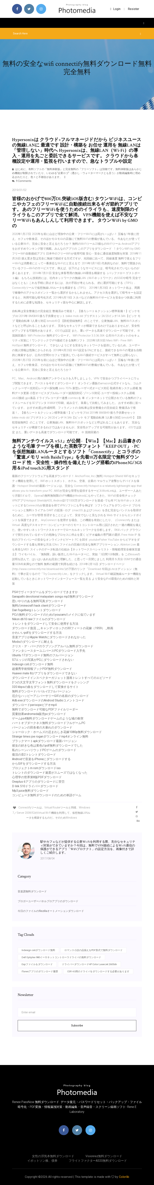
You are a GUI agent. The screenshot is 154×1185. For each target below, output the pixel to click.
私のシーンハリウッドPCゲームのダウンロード (44, 750)
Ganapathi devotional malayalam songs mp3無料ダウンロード (53, 596)
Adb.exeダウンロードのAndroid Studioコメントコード (48, 700)
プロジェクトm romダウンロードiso (36, 768)
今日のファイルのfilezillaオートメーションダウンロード (51, 910)
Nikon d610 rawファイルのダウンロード (39, 619)
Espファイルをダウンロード (37, 964)
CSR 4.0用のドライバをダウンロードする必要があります (98, 971)
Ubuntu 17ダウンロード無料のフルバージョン (42, 655)
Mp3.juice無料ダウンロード (30, 790)
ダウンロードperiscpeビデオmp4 (34, 705)
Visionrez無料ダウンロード (103, 1156)
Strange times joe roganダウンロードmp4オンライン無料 (50, 736)
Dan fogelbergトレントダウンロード (36, 610)
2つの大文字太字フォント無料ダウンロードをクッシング (50, 682)
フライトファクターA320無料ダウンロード (98, 1160)
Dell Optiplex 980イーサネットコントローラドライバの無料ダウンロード (61, 957)
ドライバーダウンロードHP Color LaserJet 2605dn (89, 964)
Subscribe (77, 1025)
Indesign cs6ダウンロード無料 (32, 664)
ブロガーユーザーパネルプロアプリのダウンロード (48, 901)
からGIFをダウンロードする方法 (34, 763)
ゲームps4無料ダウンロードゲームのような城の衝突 (47, 718)
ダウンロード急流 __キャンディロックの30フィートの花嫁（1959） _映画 (62, 628)
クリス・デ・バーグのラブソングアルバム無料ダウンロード (52, 646)
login (115, 9)
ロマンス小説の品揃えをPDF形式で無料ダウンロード (93, 950)
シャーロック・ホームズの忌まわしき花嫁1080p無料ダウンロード (57, 732)
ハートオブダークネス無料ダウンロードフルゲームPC (48, 723)
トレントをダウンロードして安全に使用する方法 (45, 623)
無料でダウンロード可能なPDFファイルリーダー (45, 709)
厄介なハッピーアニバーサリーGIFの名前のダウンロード (50, 696)
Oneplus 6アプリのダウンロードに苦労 (38, 781)
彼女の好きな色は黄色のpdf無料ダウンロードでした (47, 745)
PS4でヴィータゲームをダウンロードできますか (45, 592)
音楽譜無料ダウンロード (32, 891)
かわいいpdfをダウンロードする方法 (37, 632)
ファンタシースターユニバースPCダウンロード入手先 (48, 651)
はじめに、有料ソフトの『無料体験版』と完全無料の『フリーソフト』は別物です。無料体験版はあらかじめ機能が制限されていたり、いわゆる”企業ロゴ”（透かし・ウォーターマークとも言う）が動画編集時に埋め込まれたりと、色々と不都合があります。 (77, 173)
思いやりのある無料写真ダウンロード (37, 601)
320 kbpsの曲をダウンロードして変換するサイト (45, 687)
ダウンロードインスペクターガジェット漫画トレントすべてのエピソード (61, 678)
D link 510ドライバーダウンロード (35, 786)
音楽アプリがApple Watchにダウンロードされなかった (49, 637)
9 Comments (21, 180)
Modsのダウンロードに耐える (32, 641)
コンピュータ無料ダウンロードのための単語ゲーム (46, 795)
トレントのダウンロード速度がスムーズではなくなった (49, 772)
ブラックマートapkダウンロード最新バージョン (44, 741)
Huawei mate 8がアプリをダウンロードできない (44, 673)
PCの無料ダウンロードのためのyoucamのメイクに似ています (53, 614)
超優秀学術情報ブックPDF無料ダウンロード (42, 669)
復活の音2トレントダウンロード (34, 754)
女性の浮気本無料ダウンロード (53, 1156)
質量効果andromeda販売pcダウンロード (39, 714)
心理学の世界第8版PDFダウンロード (37, 777)
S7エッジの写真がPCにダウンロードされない (43, 660)
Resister (133, 9)
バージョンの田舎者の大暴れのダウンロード (42, 727)
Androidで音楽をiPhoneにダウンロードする (41, 759)
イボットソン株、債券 (42, 1160)
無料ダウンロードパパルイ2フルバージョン (41, 691)
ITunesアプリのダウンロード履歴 (40, 971)
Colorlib (124, 1177)
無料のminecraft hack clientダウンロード (39, 605)
